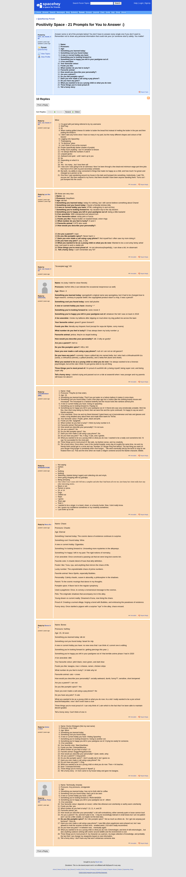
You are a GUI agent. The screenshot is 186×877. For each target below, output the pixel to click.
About (123, 12)
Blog (68, 12)
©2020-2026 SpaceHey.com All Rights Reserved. (93, 872)
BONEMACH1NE (44, 467)
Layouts (96, 12)
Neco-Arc (48, 524)
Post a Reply (42, 105)
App (112, 12)
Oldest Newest (55, 112)
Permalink (132, 184)
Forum (81, 12)
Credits (78, 869)
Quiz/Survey (42, 49)
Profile (44, 57)
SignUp (147, 3)
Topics (44, 53)
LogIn (141, 3)
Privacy (93, 869)
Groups (89, 12)
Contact (104, 869)
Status (120, 869)
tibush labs (98, 862)
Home (38, 12)
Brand (73, 869)
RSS (83, 869)
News (59, 869)
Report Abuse (112, 869)
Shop (118, 12)
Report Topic (143, 92)
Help (135, 3)
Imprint (98, 869)
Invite (108, 12)
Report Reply (143, 184)
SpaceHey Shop (128, 869)
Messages (61, 12)
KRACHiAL (42, 298)
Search (117, 3)
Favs (102, 12)
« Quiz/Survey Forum (45, 19)
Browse (45, 12)
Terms (88, 869)
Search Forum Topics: (81, 3)
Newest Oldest (72, 112)
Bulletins (74, 12)
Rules (64, 869)
